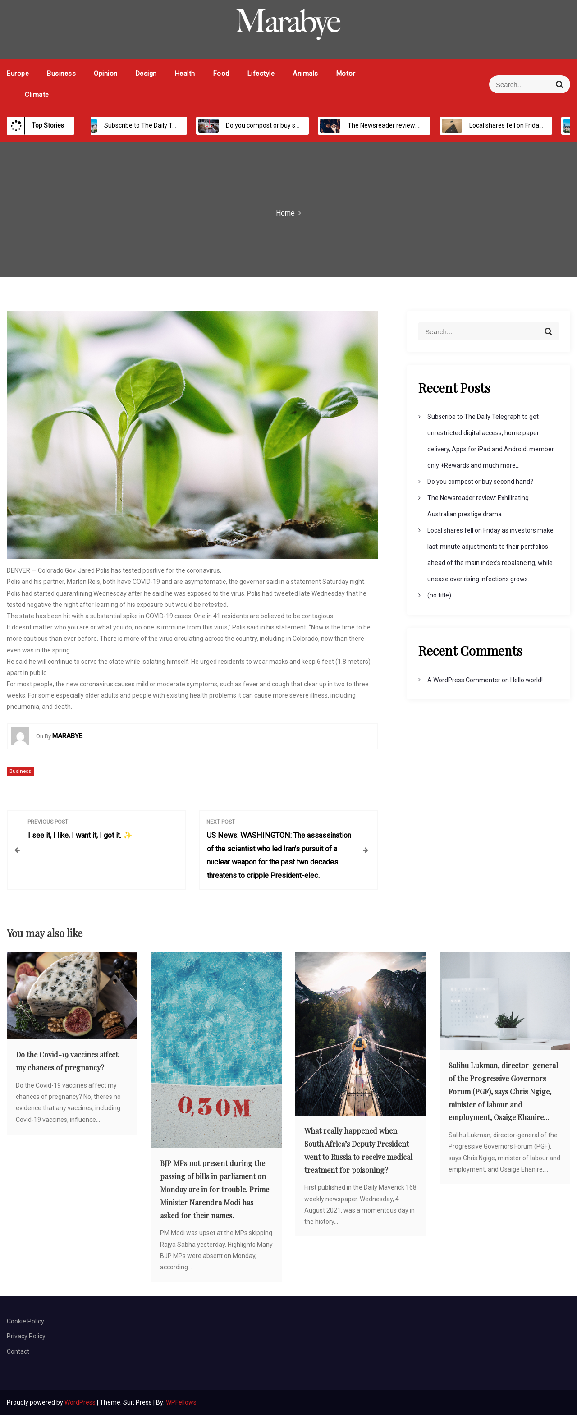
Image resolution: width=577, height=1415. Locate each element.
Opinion (106, 73)
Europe (18, 73)
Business (61, 73)
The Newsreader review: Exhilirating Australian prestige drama (426, 125)
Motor (346, 73)
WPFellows (181, 1402)
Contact (18, 1351)
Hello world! (526, 680)
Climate (37, 95)
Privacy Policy (26, 1336)
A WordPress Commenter (463, 680)
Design (146, 73)
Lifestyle (261, 73)
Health (185, 73)
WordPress (80, 1402)
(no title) (439, 595)
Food (221, 73)
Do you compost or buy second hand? (269, 125)
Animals (305, 73)
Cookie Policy (25, 1321)
